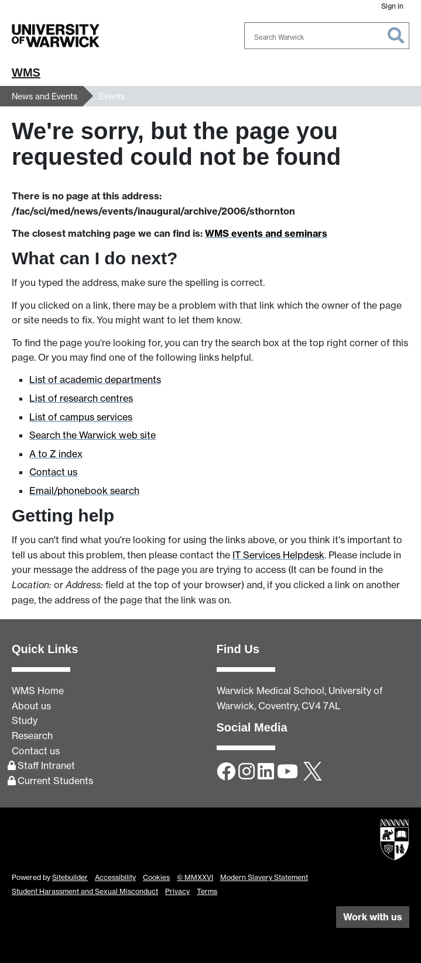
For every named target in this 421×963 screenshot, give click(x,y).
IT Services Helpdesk (278, 555)
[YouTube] (287, 772)
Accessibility (115, 877)
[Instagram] (246, 772)
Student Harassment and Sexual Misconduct (85, 891)
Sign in (392, 6)
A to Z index (56, 454)
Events (112, 96)
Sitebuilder (70, 877)
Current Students (55, 780)
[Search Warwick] (326, 35)
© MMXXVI (195, 877)
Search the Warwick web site (92, 435)
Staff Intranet (46, 765)
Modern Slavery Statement (264, 877)
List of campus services (80, 417)
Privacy (177, 891)
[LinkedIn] (266, 772)
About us (31, 706)
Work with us (372, 917)
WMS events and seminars (266, 233)
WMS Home (38, 690)
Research (32, 735)
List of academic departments (95, 379)
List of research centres (81, 398)
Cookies (156, 877)
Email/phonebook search (84, 490)
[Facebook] (226, 772)
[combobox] (326, 35)
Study (24, 720)
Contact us (53, 472)
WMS (26, 72)
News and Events (44, 96)
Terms (207, 891)
